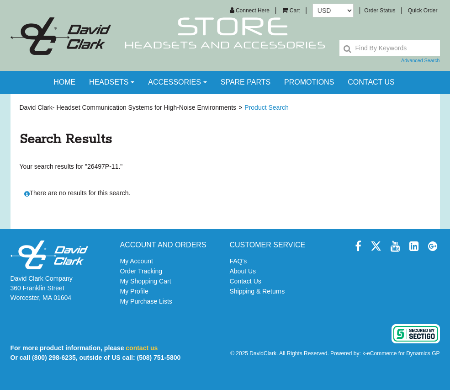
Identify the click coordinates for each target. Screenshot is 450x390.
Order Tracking (141, 271)
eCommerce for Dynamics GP (403, 353)
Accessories (177, 82)
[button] (291, 10)
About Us (243, 271)
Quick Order (423, 10)
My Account (136, 261)
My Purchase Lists (146, 301)
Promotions (309, 82)
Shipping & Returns (257, 291)
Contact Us (245, 281)
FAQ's (238, 261)
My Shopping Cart (145, 281)
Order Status (379, 10)
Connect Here (250, 10)
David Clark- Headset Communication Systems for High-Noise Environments (128, 107)
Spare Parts (245, 82)
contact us (371, 82)
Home (64, 82)
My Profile (134, 291)
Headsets (111, 82)
